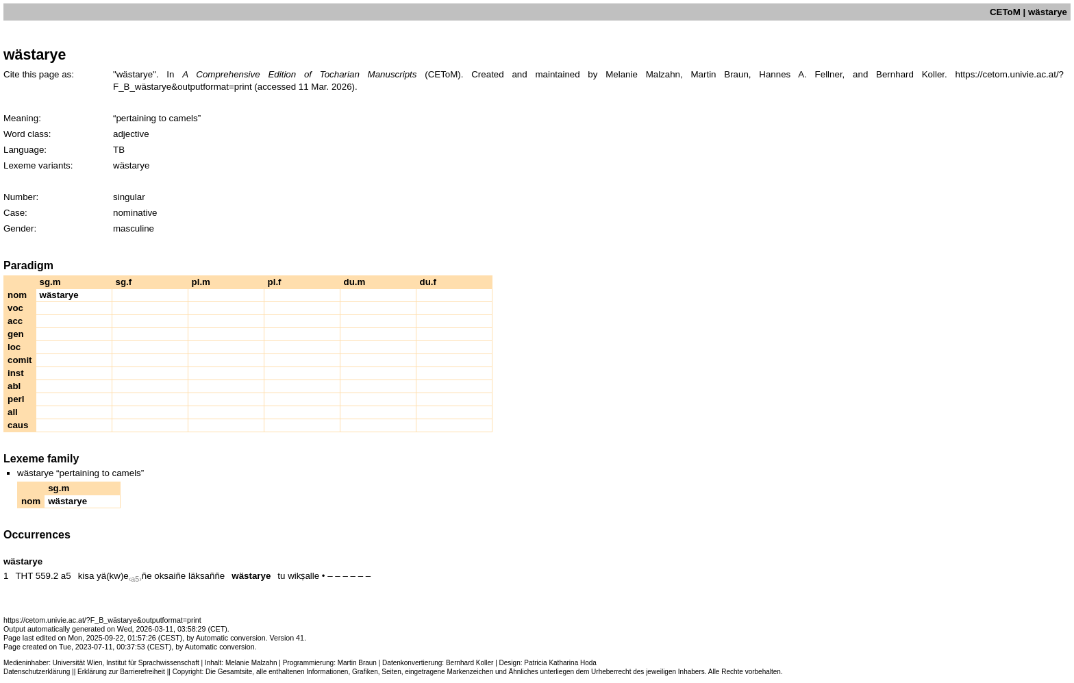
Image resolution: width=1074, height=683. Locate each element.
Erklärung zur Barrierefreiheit (121, 671)
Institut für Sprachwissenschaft (152, 663)
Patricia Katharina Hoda (560, 663)
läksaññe (206, 576)
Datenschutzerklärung (36, 671)
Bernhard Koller (469, 663)
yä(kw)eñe (124, 576)
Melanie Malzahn (251, 663)
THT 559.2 (36, 576)
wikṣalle (303, 576)
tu (281, 576)
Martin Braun (357, 663)
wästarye (251, 576)
